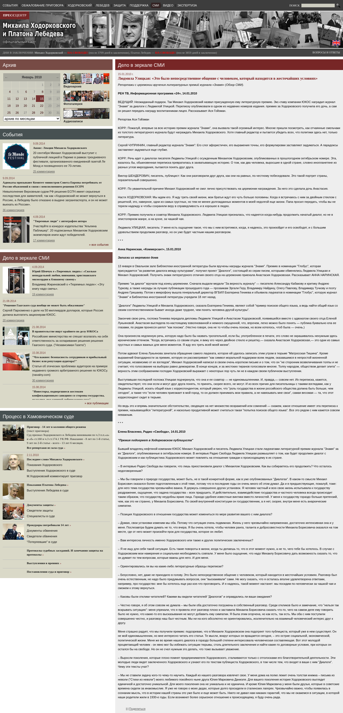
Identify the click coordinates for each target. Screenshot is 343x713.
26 (17, 112)
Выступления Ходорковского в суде (51, 470)
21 (33, 105)
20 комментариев (13, 320)
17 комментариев (44, 240)
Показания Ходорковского (44, 464)
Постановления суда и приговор (48, 571)
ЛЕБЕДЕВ (102, 5)
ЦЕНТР (14, 15)
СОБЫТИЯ (10, 5)
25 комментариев (44, 171)
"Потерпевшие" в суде (42, 541)
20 (25, 105)
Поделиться (137, 708)
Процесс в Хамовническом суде (38, 416)
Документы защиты (40, 504)
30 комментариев (43, 380)
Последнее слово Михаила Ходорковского (54, 459)
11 (8, 98)
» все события (99, 244)
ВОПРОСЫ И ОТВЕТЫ (326, 52)
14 (33, 98)
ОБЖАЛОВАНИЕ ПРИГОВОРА (43, 5)
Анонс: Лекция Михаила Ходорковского (60, 147)
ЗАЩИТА (119, 5)
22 (41, 105)
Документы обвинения (42, 530)
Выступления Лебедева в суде (48, 490)
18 (8, 105)
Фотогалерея (86, 102)
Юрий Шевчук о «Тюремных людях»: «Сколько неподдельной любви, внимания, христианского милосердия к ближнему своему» (64, 275)
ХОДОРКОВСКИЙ (80, 5)
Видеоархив (86, 85)
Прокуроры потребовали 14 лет (48, 525)
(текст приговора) (38, 430)
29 (41, 112)
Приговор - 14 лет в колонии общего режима (56, 426)
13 (25, 98)
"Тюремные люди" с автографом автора (60, 221)
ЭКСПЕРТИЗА (187, 5)
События (13, 134)
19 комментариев (43, 294)
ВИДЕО (168, 5)
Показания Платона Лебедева (46, 484)
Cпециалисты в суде (41, 516)
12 (17, 98)
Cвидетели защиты (40, 510)
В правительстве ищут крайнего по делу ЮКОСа (65, 331)
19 (17, 105)
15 (41, 98)
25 (8, 112)
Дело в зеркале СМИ (26, 258)
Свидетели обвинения (42, 536)
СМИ (155, 5)
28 (33, 112)
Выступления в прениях (43, 563)
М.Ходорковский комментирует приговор (54, 476)
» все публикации (97, 403)
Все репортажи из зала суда (45, 447)
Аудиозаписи (86, 120)
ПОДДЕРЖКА (139, 5)
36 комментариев (13, 210)
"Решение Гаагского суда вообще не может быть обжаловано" (44, 305)
